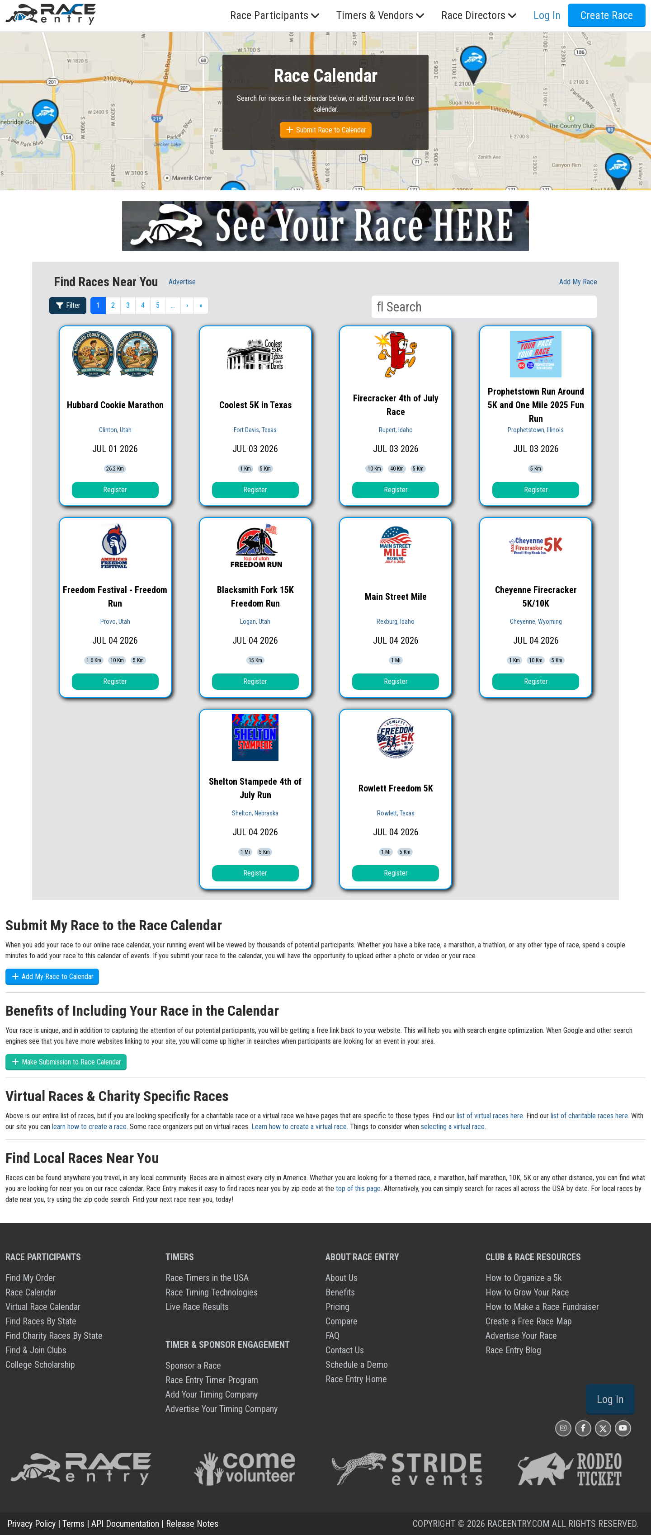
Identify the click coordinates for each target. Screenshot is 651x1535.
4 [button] (143, 305)
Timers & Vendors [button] (381, 15)
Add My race (578, 282)
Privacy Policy (31, 1523)
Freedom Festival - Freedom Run (115, 596)
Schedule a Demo (357, 1364)
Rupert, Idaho (396, 429)
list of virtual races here (490, 1115)
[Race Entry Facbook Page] (583, 1428)
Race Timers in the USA (207, 1277)
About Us (342, 1277)
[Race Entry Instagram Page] (563, 1428)
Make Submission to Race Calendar (66, 1062)
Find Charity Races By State (54, 1335)
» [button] (201, 305)
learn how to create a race (89, 1126)
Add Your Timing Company (211, 1394)
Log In (547, 15)
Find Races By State (40, 1321)
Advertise (182, 282)
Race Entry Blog (513, 1350)
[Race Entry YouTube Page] (622, 1428)
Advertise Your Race (521, 1335)
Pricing (337, 1306)
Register (115, 489)
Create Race (606, 15)
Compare (342, 1321)
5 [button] (158, 305)
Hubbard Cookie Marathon (115, 405)
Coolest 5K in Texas (255, 405)
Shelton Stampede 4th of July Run (255, 788)
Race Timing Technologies (211, 1292)
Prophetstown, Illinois (536, 429)
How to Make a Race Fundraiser (542, 1306)
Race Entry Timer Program (211, 1380)
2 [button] (113, 305)
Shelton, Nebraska (255, 813)
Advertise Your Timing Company (221, 1408)
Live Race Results (197, 1306)
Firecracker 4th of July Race (396, 405)
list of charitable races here (589, 1115)
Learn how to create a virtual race (299, 1126)
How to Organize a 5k (524, 1277)
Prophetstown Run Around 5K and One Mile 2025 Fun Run (536, 405)
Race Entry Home (356, 1379)
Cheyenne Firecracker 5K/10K (536, 596)
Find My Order (30, 1277)
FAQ (333, 1335)
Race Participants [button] (276, 15)
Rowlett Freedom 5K (396, 788)
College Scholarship (40, 1364)
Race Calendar (30, 1292)
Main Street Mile (396, 596)
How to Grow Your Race (527, 1292)
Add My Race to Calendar (52, 976)
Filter (67, 305)
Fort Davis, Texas (255, 429)
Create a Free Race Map (529, 1321)
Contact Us (345, 1350)
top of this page (358, 1188)
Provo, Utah (115, 621)
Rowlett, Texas (396, 813)
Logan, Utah (255, 621)
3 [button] (128, 305)
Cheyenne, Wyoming (536, 621)
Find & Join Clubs (35, 1350)
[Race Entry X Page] (603, 1428)
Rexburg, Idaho (396, 621)
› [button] (187, 305)
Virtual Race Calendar (42, 1306)
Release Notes (192, 1523)
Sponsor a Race (193, 1365)
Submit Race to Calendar (325, 130)
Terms (73, 1523)
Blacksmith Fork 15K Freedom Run (255, 596)
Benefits (340, 1292)
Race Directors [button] (480, 15)
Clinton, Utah (115, 429)
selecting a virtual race (453, 1126)
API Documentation (125, 1523)
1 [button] (98, 305)
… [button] (173, 305)
